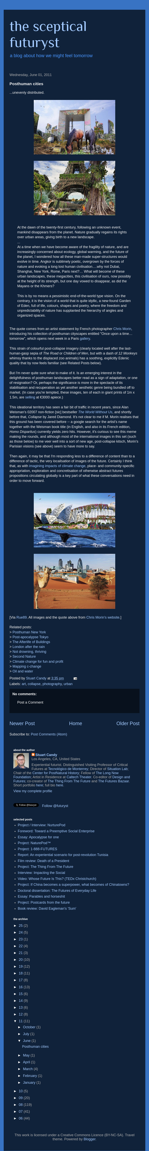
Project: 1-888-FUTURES (37, 849)
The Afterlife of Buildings (31, 642)
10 (21, 1091)
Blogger (89, 1139)
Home (75, 723)
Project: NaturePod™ (34, 843)
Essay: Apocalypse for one (38, 837)
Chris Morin (122, 329)
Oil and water (23, 671)
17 (21, 980)
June (27, 1041)
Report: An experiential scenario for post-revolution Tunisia (63, 855)
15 (21, 994)
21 (21, 953)
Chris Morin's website (102, 617)
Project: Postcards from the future (44, 902)
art (24, 684)
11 (21, 1021)
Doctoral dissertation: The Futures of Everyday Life (57, 891)
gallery (85, 338)
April (27, 1062)
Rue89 (21, 617)
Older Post (127, 723)
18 (21, 973)
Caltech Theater (79, 777)
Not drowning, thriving (29, 652)
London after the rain (29, 647)
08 (21, 1105)
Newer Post (22, 723)
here (39, 785)
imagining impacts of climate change (57, 466)
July (26, 1034)
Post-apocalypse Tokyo (31, 637)
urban (68, 684)
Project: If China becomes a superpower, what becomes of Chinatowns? (73, 885)
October (29, 1027)
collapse (34, 684)
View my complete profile (32, 791)
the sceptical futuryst (48, 34)
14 (21, 1001)
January (29, 1082)
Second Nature (24, 656)
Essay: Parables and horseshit (41, 896)
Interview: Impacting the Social (41, 873)
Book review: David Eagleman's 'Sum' (47, 908)
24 (21, 932)
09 (21, 1098)
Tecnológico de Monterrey (68, 769)
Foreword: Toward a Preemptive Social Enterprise (56, 831)
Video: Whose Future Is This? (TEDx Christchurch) (57, 879)
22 (21, 946)
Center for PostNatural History (55, 773)
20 (21, 960)
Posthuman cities (35, 1047)
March (28, 1069)
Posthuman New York (29, 632)
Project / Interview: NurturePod (41, 825)
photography (52, 684)
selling (30, 397)
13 (21, 1007)
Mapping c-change (27, 666)
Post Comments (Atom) (49, 734)
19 (21, 966)
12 (21, 1014)
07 (21, 1111)
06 (21, 1118)
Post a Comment (30, 702)
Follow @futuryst (55, 806)
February (30, 1076)
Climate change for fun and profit (38, 661)
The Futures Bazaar (113, 781)
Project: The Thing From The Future (45, 867)
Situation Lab (117, 769)
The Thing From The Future (69, 781)
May (26, 1055)
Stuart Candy (46, 755)
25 (21, 926)
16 (21, 987)
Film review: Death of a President (43, 861)
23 (21, 939)
